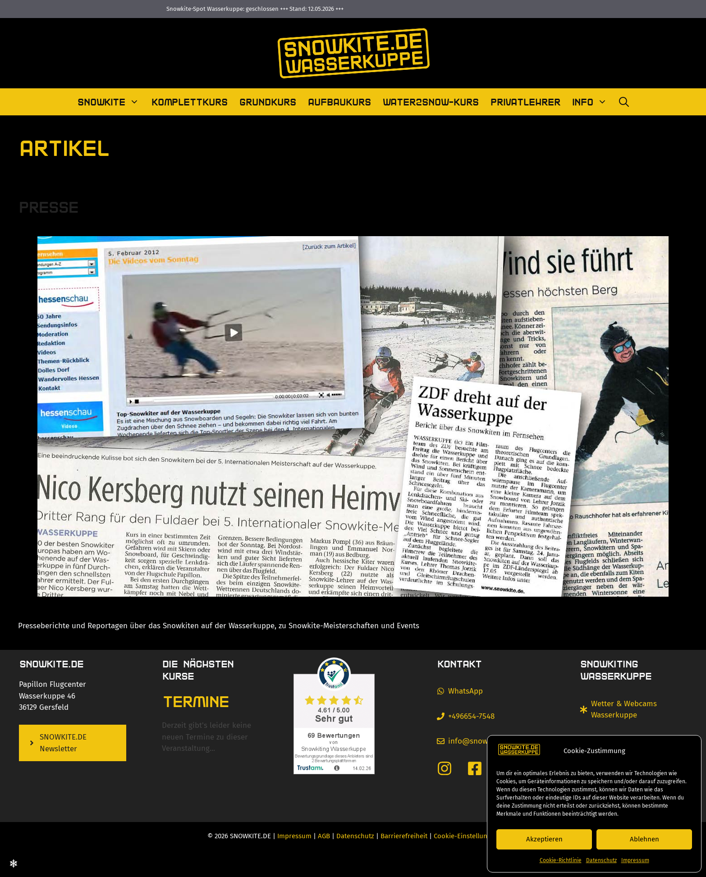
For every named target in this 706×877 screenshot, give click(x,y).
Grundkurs (267, 101)
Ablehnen (644, 839)
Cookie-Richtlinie (561, 860)
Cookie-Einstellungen (466, 836)
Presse (48, 206)
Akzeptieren (544, 839)
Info (592, 101)
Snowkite (111, 101)
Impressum (635, 860)
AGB (324, 836)
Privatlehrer (525, 101)
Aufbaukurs (339, 101)
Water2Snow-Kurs (430, 101)
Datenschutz (601, 860)
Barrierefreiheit (404, 836)
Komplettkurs (189, 101)
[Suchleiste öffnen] (624, 101)
